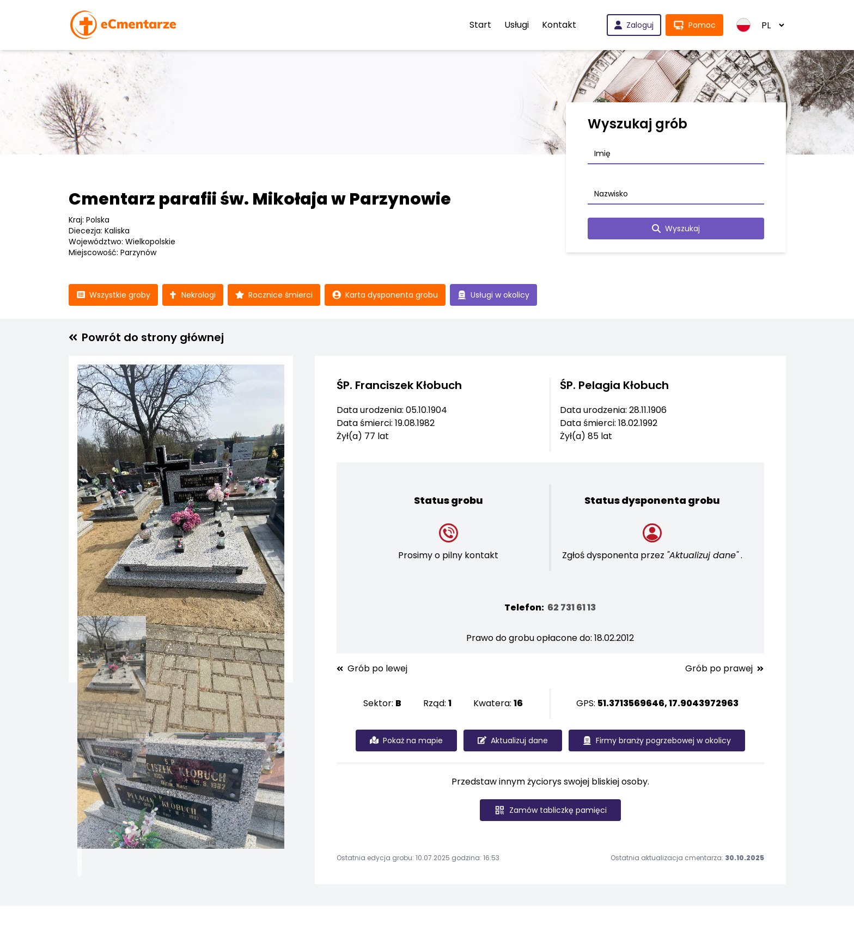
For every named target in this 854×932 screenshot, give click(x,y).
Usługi (516, 24)
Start (480, 24)
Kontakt (559, 24)
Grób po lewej (372, 668)
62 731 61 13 (571, 607)
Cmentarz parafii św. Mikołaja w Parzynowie (260, 199)
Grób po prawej (724, 668)
